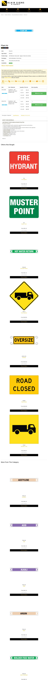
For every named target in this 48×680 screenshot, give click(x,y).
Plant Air (25, 14)
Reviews (25, 115)
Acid (24, 541)
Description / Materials (6, 115)
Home (2, 14)
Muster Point (24, 224)
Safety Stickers (8, 14)
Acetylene (24, 497)
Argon (24, 630)
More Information (7, 65)
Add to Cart (39, 93)
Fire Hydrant (24, 179)
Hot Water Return (23, 268)
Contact (12, 81)
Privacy (33, 81)
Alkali (24, 586)
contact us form (7, 77)
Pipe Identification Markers (17, 14)
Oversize (24, 357)
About (39, 81)
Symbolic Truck (24, 446)
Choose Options (24, 188)
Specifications (16, 115)
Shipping (19, 81)
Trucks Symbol (24, 312)
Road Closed (24, 401)
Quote (5, 81)
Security (25, 81)
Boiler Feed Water (24, 674)
